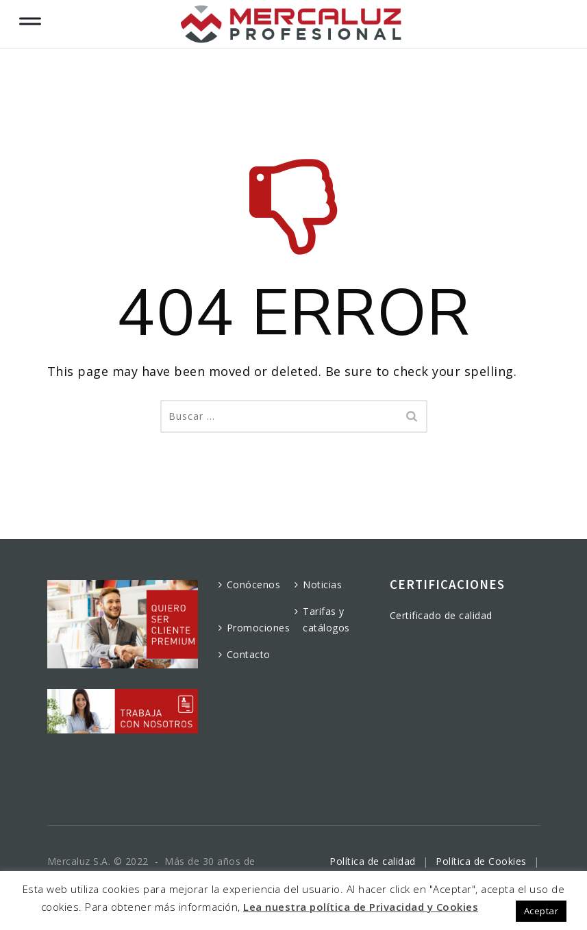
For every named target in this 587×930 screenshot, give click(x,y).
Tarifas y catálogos (326, 619)
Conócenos (254, 584)
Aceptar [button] (541, 911)
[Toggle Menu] (30, 18)
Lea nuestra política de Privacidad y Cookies (360, 907)
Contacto (249, 654)
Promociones (258, 627)
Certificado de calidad (441, 615)
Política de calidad (372, 861)
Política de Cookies (481, 861)
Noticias (322, 584)
